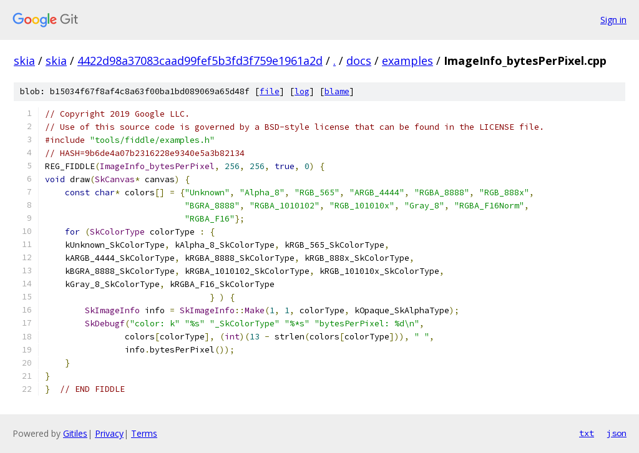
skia (24, 60)
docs (358, 60)
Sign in (613, 20)
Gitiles (75, 433)
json (617, 433)
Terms (144, 433)
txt (586, 433)
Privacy (109, 433)
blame (336, 91)
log (302, 91)
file (270, 91)
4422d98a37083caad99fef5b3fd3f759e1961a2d (200, 60)
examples (407, 60)
